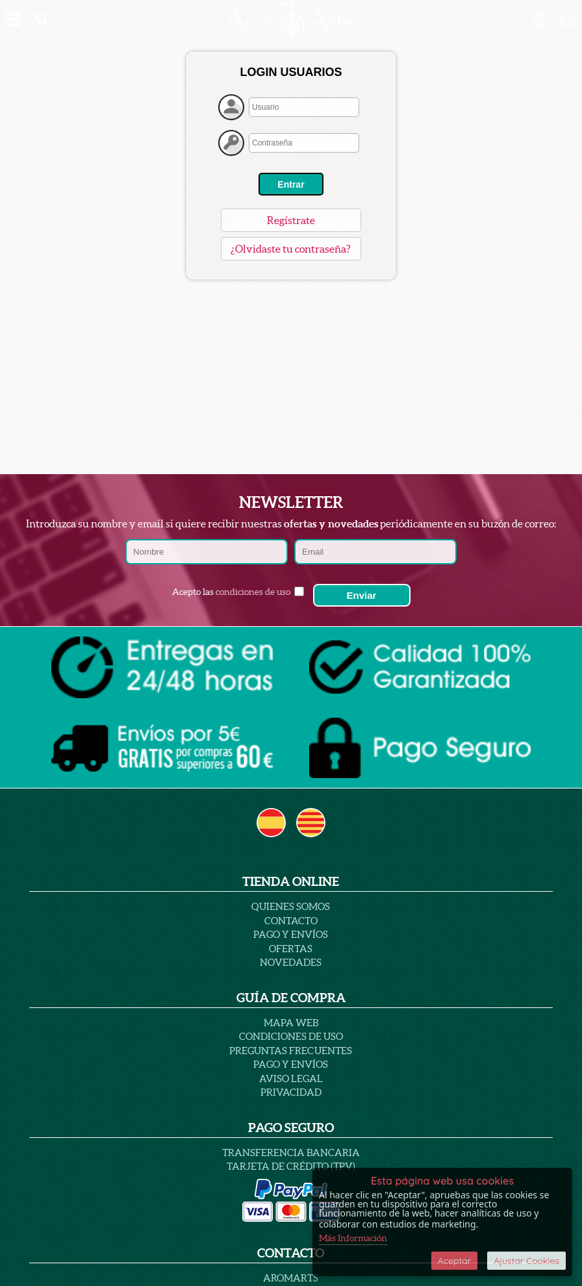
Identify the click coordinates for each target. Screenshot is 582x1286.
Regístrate (291, 220)
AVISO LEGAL (291, 1078)
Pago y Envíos (290, 934)
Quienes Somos (290, 906)
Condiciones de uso (291, 1036)
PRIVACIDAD (291, 1092)
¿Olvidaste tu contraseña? (291, 249)
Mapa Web (291, 1022)
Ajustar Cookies (526, 1261)
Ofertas (290, 948)
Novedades (291, 962)
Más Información (353, 1238)
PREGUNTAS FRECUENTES (290, 1050)
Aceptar (454, 1261)
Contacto (291, 920)
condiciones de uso (253, 591)
